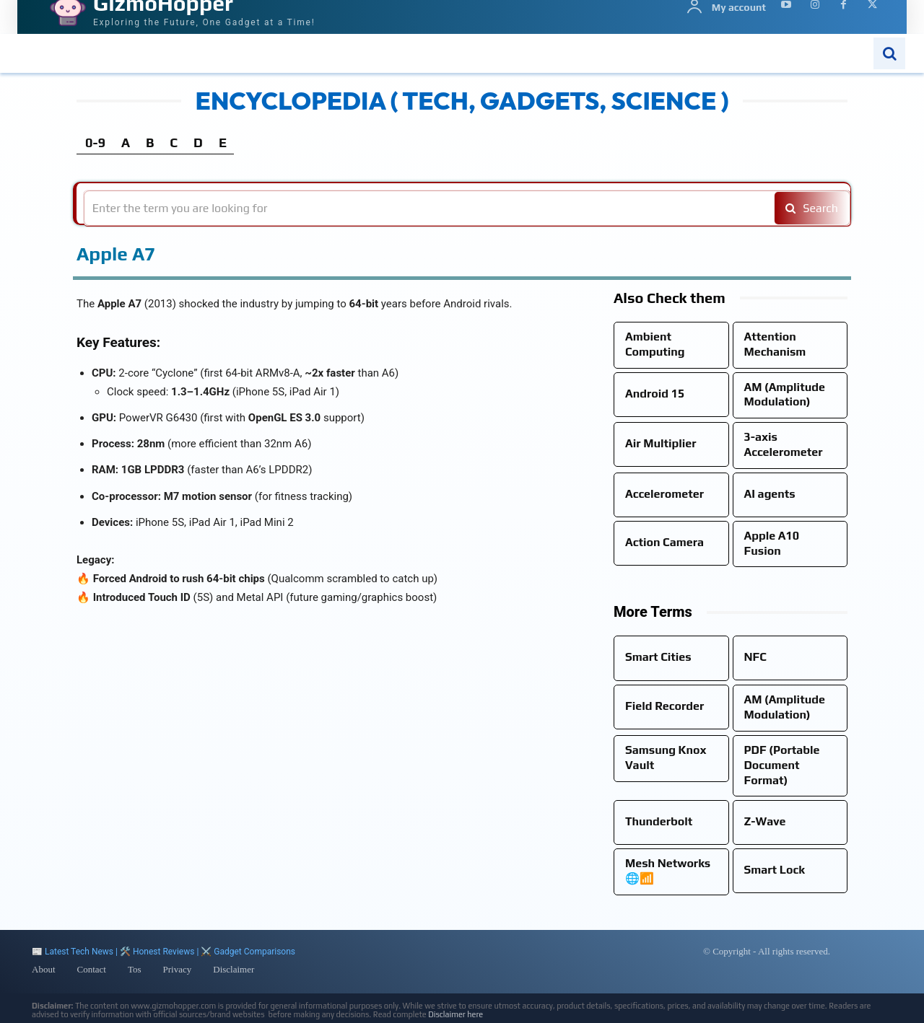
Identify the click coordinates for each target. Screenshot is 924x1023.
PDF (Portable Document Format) (782, 765)
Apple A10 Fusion (772, 543)
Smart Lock (774, 870)
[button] (889, 53)
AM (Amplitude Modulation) (784, 394)
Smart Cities (658, 657)
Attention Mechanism (775, 344)
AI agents (770, 494)
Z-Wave (765, 821)
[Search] (809, 208)
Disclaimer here (455, 1014)
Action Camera (664, 542)
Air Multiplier (661, 443)
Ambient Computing (655, 344)
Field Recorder (664, 706)
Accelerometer (664, 494)
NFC (755, 657)
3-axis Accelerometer (783, 444)
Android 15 (654, 393)
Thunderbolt (658, 821)
